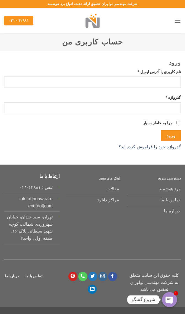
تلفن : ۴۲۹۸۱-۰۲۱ (36, 187)
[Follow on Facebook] (112, 276)
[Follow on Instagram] (102, 276)
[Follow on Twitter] (92, 276)
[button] (177, 20)
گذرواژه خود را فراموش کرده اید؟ (150, 146)
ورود (171, 135)
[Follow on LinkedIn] (92, 289)
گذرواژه (168, 97)
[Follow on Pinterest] (72, 276)
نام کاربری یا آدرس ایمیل (154, 71)
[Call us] (82, 276)
